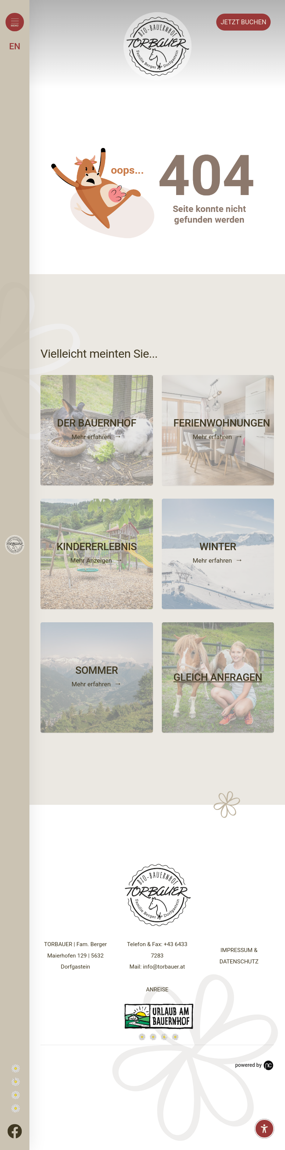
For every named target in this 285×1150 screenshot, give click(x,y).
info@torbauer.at (164, 966)
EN (15, 46)
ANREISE (157, 989)
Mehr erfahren (91, 436)
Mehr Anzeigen (91, 560)
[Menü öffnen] (15, 22)
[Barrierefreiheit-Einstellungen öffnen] (264, 1128)
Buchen (243, 22)
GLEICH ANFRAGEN (218, 677)
